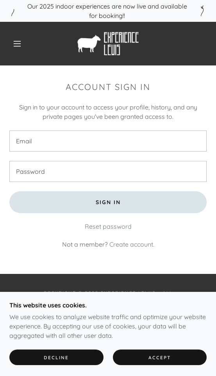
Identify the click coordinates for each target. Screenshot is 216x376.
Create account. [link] (131, 244)
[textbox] (108, 141)
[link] (108, 43)
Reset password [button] (108, 226)
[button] (19, 43)
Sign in (108, 202)
